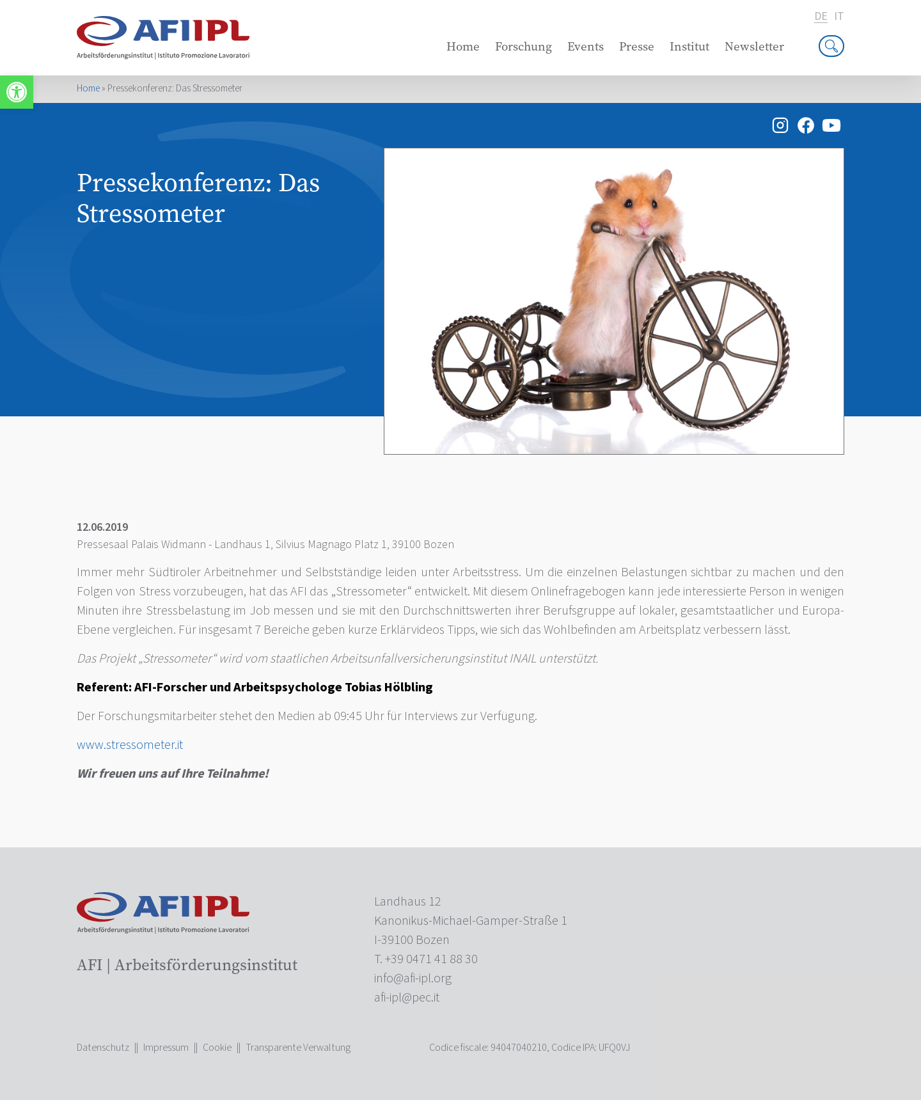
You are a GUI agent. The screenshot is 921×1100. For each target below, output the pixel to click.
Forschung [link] (523, 46)
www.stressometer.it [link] (130, 745)
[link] (16, 92)
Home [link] (463, 46)
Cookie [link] (217, 1048)
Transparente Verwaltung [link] (298, 1048)
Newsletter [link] (754, 46)
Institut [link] (689, 46)
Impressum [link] (166, 1048)
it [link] (839, 16)
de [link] (821, 17)
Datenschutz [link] (103, 1048)
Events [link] (585, 46)
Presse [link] (636, 46)
